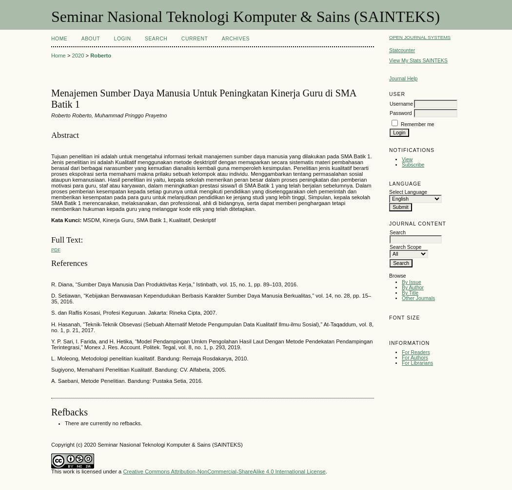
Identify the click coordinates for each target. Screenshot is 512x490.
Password (401, 113)
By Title (410, 293)
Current (194, 38)
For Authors (415, 357)
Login (122, 38)
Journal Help (403, 78)
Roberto (100, 55)
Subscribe (413, 165)
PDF (55, 249)
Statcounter (402, 50)
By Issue (411, 282)
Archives (236, 38)
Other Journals (418, 298)
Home (59, 38)
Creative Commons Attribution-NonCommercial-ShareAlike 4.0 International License (224, 471)
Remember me (417, 124)
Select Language (408, 192)
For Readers (416, 352)
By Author (413, 287)
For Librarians (417, 363)
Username (401, 104)
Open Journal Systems (420, 37)
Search (156, 38)
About (90, 38)
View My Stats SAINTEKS (418, 60)
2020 (78, 55)
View (407, 159)
